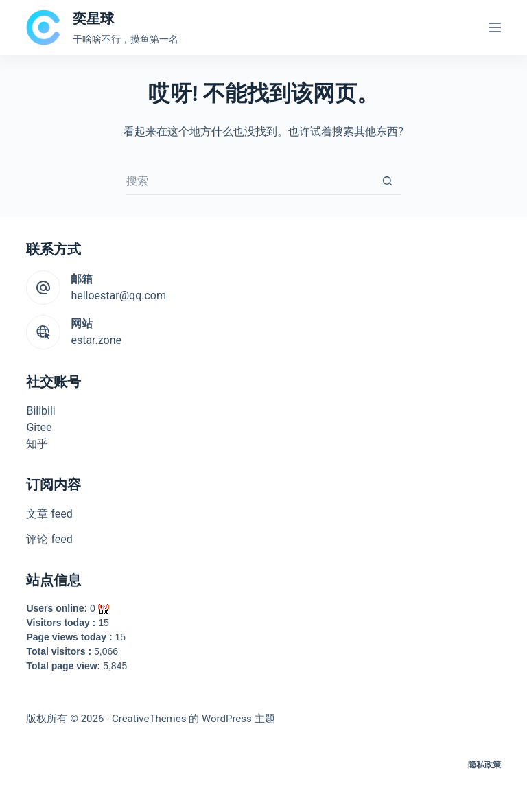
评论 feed (49, 539)
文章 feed (49, 513)
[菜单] (495, 27)
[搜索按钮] (387, 181)
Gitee (38, 427)
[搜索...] (249, 181)
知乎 (37, 443)
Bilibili (40, 410)
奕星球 (93, 18)
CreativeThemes (149, 718)
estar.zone (96, 340)
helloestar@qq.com (118, 295)
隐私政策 (484, 764)
